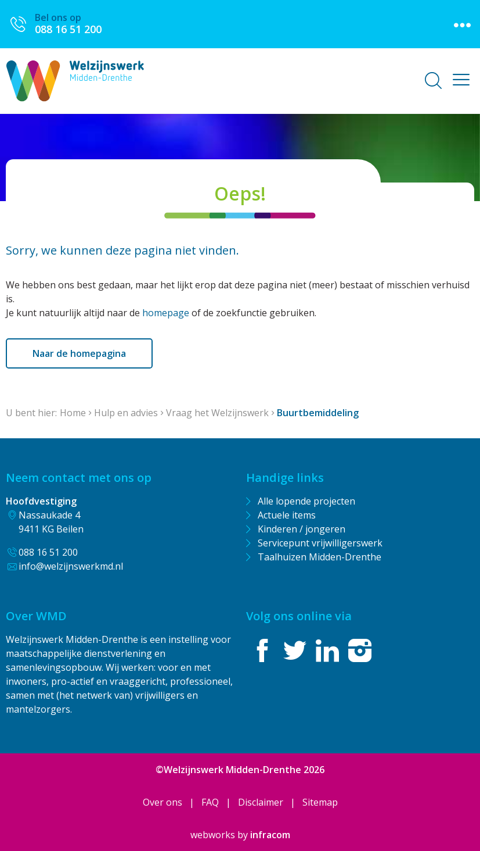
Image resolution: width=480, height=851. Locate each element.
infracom (270, 834)
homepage (165, 312)
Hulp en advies (126, 412)
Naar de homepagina (79, 353)
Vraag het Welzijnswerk (217, 412)
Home (73, 412)
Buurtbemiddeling (318, 412)
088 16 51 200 (48, 552)
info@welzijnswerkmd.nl (71, 566)
